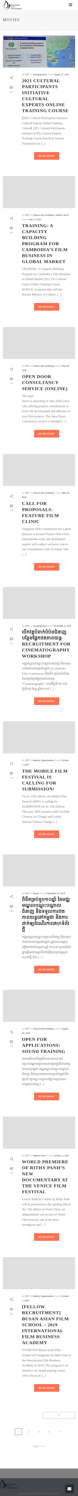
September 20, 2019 (56, 893)
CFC (27, 74)
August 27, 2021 (61, 74)
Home (33, 28)
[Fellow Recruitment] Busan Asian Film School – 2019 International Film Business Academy (45, 1324)
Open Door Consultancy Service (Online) (45, 382)
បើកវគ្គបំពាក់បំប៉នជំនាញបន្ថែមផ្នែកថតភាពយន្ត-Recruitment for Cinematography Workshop (46, 644)
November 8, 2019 (62, 626)
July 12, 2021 (35, 219)
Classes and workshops (43, 215)
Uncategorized (39, 74)
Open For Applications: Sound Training (43, 1045)
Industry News (62, 215)
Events (36, 893)
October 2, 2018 (61, 1155)
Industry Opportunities (43, 760)
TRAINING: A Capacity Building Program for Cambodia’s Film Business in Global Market (45, 243)
